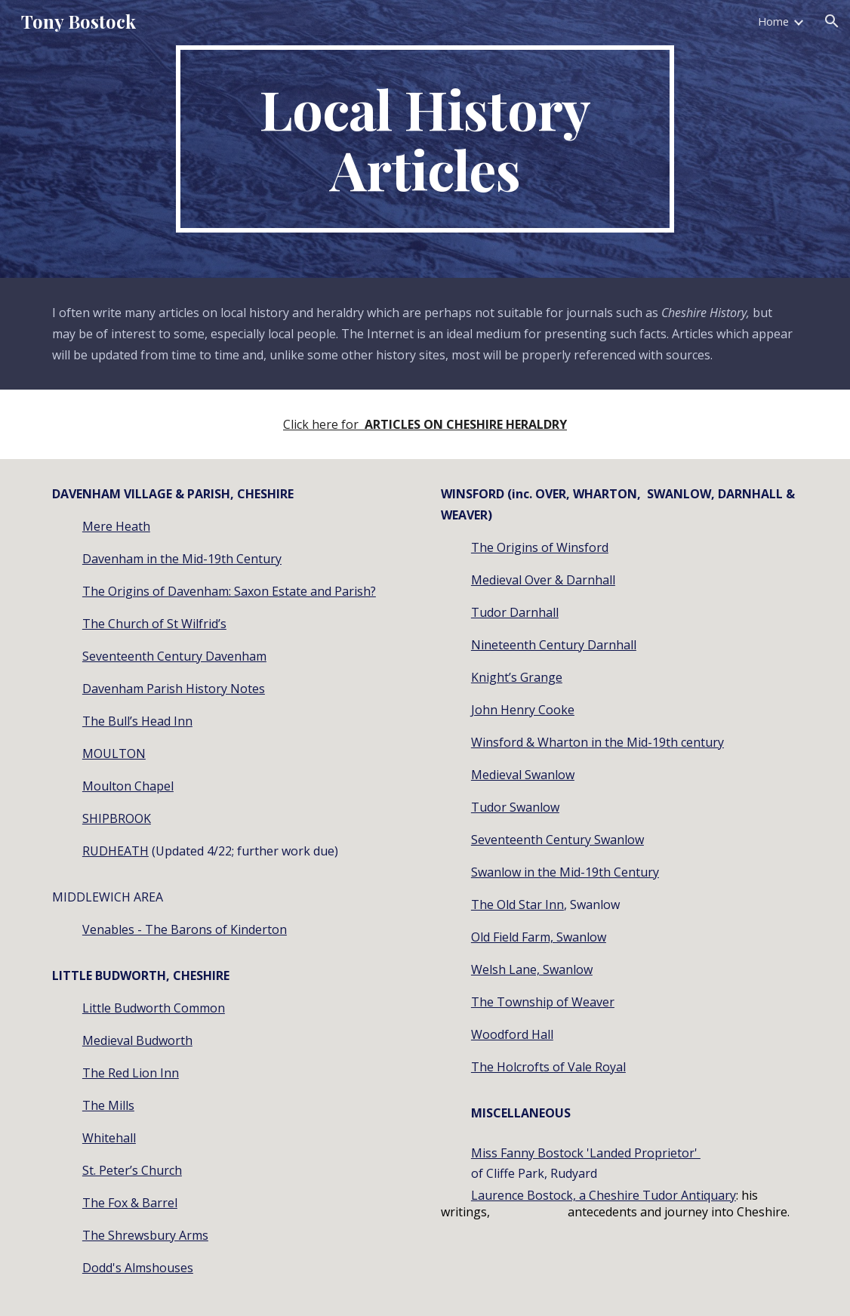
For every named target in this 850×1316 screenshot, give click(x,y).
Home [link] (773, 21)
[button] (832, 21)
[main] (425, 139)
